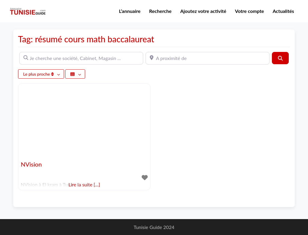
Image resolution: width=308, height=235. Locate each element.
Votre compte (249, 11)
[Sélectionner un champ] (75, 74)
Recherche (160, 11)
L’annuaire (130, 11)
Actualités (283, 11)
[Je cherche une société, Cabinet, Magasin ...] (81, 58)
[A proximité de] (208, 58)
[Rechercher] (280, 58)
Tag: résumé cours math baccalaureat (86, 39)
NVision (31, 164)
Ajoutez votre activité (203, 11)
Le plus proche (39, 74)
